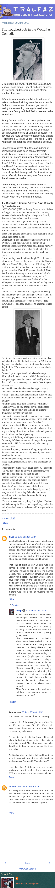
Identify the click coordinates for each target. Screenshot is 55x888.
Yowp (18, 610)
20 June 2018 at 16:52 (32, 712)
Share (5, 523)
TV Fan (12, 786)
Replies (15, 605)
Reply (11, 599)
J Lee (11, 537)
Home (27, 863)
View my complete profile (27, 883)
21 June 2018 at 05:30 (36, 610)
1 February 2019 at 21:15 (28, 786)
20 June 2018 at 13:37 (25, 537)
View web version (27, 869)
